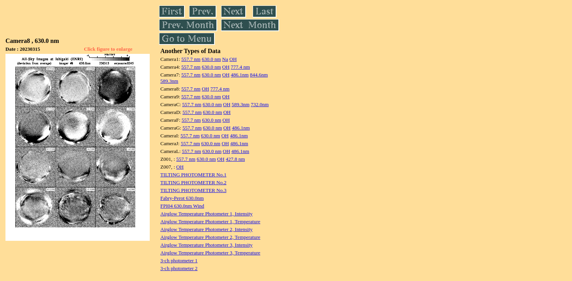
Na (225, 59)
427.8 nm (235, 159)
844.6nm (259, 75)
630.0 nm (211, 59)
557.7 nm (190, 59)
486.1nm (240, 75)
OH (233, 59)
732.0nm (260, 104)
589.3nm (169, 81)
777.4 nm (240, 67)
